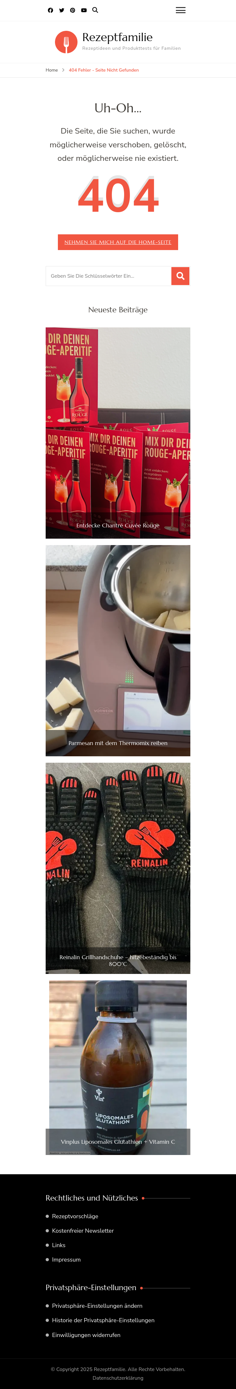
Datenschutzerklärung (118, 1378)
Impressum (66, 1259)
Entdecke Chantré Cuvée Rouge (118, 525)
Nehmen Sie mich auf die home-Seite (118, 242)
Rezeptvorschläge (75, 1216)
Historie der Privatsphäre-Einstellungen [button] (103, 1320)
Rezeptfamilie (117, 37)
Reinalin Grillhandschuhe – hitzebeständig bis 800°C (117, 961)
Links (59, 1245)
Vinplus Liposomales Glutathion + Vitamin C (118, 1141)
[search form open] (95, 10)
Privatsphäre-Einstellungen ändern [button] (97, 1306)
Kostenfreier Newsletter (83, 1231)
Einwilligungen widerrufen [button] (86, 1335)
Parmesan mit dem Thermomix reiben (118, 743)
